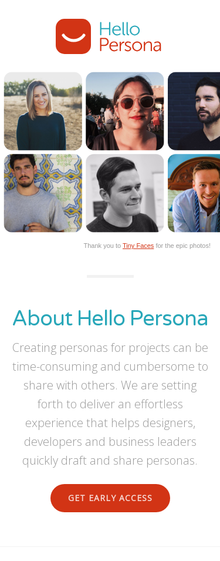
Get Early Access (110, 497)
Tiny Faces (138, 245)
